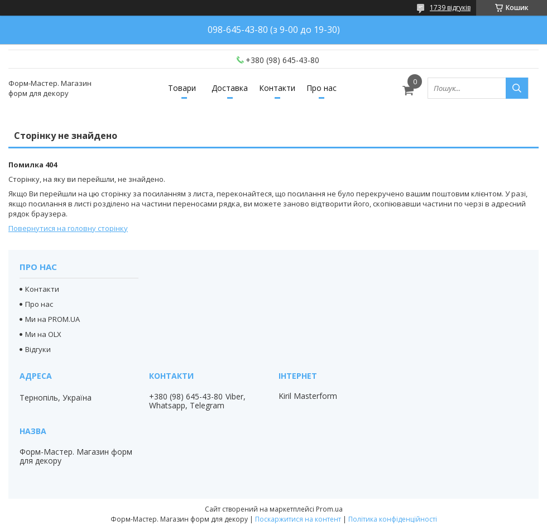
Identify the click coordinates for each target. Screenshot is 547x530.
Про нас (321, 88)
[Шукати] (517, 88)
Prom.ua (329, 509)
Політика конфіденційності (392, 519)
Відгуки (38, 349)
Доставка (230, 88)
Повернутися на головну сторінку (68, 228)
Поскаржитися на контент (298, 519)
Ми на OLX (43, 334)
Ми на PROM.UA (52, 319)
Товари (182, 88)
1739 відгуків (450, 7)
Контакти (277, 88)
